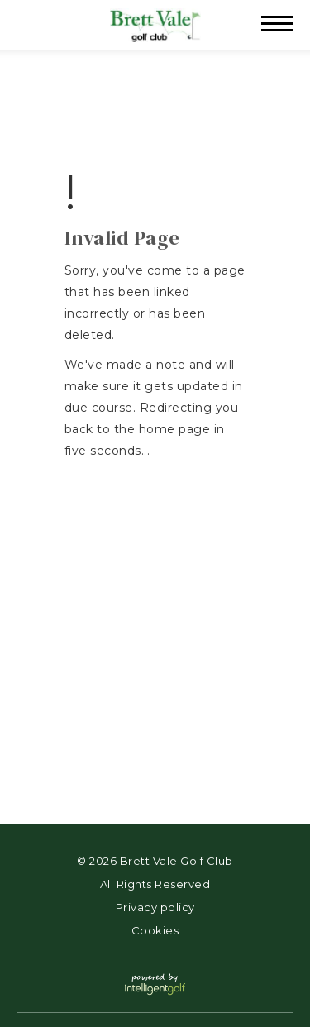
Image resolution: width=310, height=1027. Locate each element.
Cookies (155, 930)
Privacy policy (155, 907)
